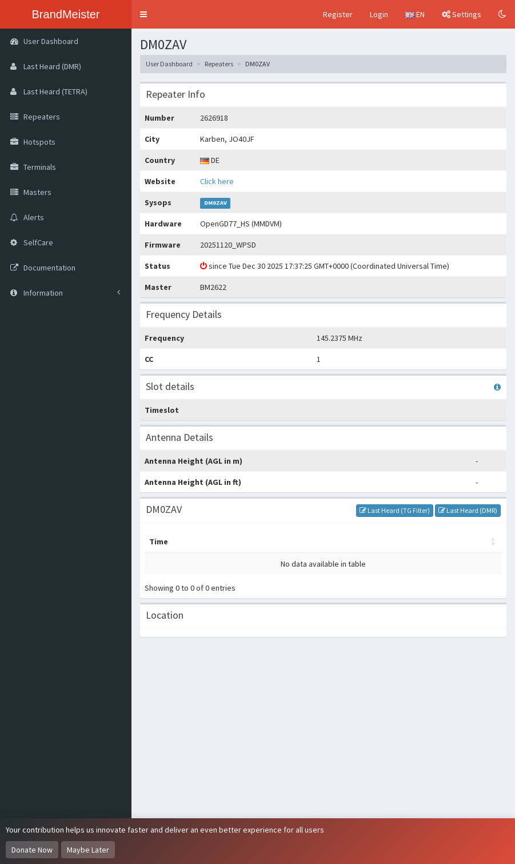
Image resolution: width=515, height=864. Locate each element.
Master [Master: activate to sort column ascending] (200, 541)
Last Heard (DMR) (467, 510)
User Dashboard (169, 63)
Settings (461, 14)
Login (379, 14)
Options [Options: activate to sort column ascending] (382, 541)
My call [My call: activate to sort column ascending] (246, 541)
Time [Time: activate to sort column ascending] (158, 541)
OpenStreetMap (422, 810)
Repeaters (219, 63)
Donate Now (32, 850)
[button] (143, 14)
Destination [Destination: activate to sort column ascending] (314, 541)
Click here (217, 181)
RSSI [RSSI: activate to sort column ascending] (425, 541)
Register (338, 14)
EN (415, 14)
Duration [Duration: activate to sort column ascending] (470, 541)
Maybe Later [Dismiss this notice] (88, 850)
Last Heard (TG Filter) (395, 510)
